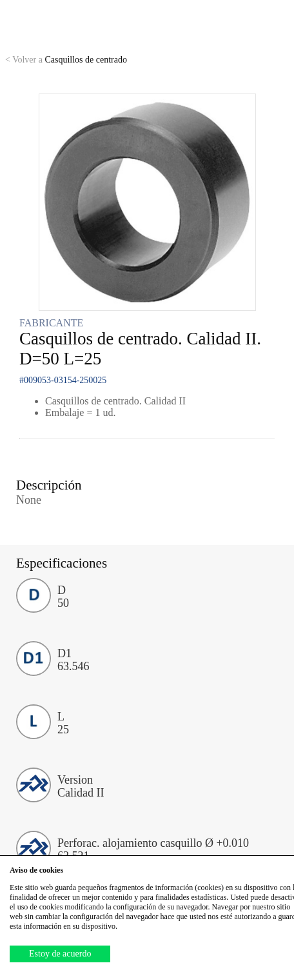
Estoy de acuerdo (60, 953)
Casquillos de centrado (66, 59)
